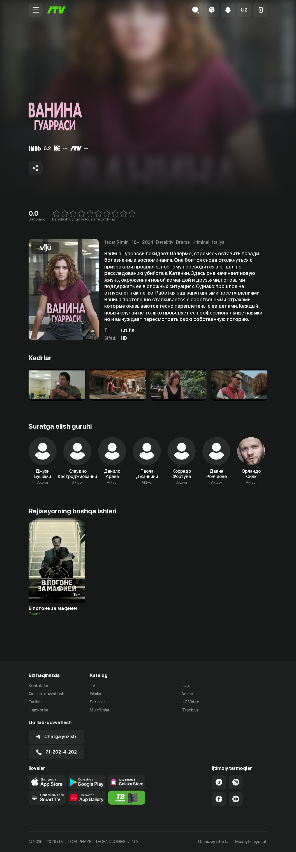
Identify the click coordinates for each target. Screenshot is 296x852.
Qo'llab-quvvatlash (46, 693)
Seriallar (97, 701)
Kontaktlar (38, 685)
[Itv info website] (126, 798)
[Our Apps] (47, 798)
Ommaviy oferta (213, 841)
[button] (244, 10)
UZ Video (190, 701)
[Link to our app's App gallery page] (86, 798)
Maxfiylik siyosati (251, 841)
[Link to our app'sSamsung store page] (126, 782)
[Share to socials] (36, 168)
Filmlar (96, 693)
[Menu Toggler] (36, 10)
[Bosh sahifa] (56, 10)
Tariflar (35, 701)
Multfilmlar (100, 710)
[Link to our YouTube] (236, 799)
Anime (187, 693)
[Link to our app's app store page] (47, 782)
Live (185, 685)
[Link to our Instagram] (236, 782)
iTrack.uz (190, 710)
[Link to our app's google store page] (86, 782)
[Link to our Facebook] (219, 799)
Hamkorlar (38, 710)
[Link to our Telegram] (219, 782)
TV (92, 685)
